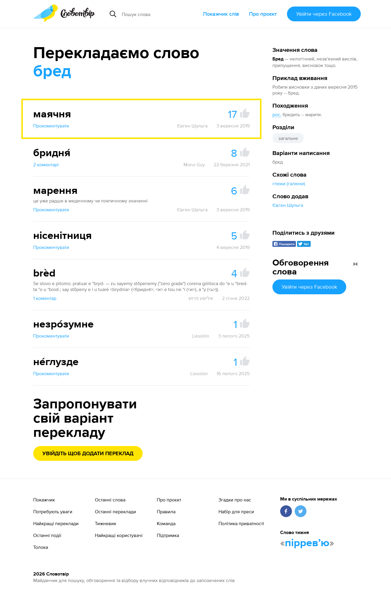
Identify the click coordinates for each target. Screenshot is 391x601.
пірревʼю (307, 543)
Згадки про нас (234, 499)
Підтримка (168, 535)
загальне (288, 138)
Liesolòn (200, 335)
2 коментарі (46, 164)
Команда (166, 523)
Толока (40, 547)
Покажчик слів (221, 14)
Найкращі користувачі (119, 535)
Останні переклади (115, 511)
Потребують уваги (52, 511)
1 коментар (44, 298)
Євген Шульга (287, 205)
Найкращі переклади (56, 523)
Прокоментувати (51, 125)
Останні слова (110, 499)
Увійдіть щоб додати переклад (87, 453)
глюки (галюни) (288, 183)
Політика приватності (241, 523)
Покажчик (44, 499)
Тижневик (105, 523)
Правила (166, 511)
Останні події (47, 535)
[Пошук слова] (160, 14)
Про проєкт (263, 14)
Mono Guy (194, 164)
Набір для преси (236, 511)
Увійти (324, 14)
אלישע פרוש (201, 298)
